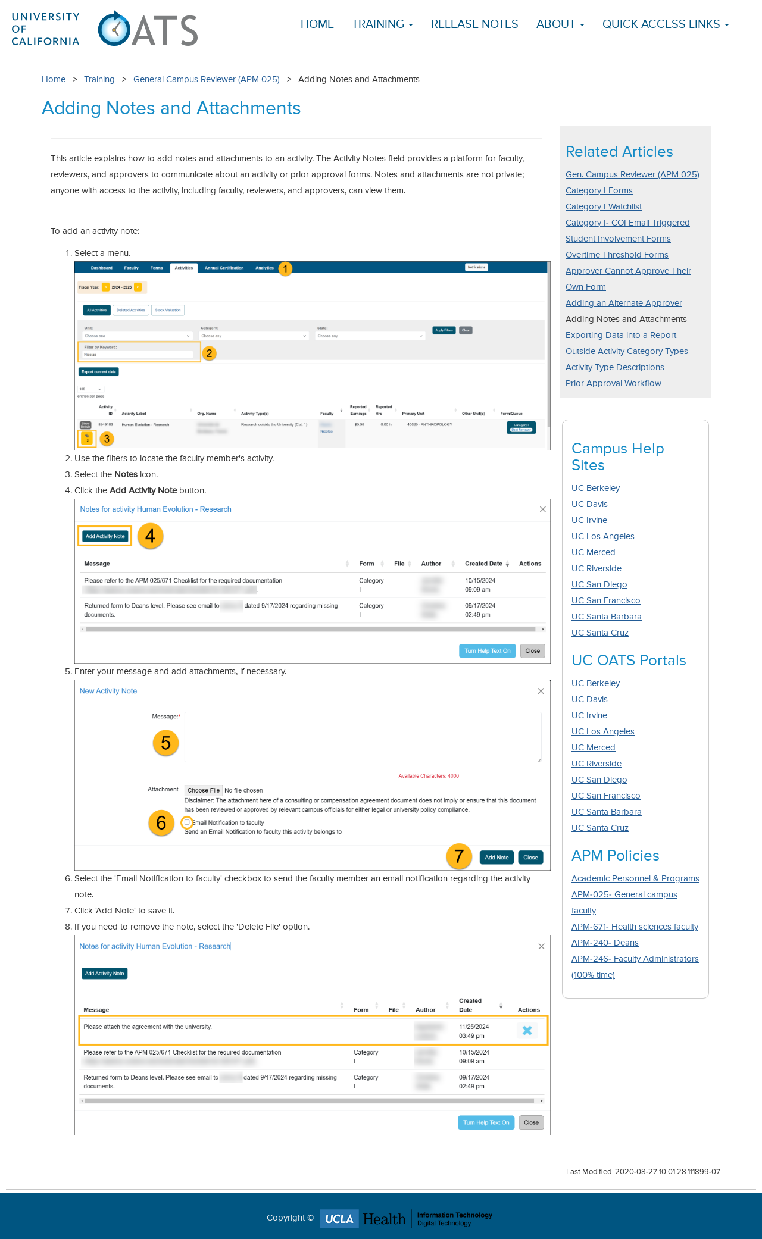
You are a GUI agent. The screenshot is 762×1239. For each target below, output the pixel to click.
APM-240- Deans (605, 942)
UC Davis (590, 504)
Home (317, 24)
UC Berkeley (596, 488)
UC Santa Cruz (600, 632)
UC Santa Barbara (607, 616)
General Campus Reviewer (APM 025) (206, 79)
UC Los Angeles (603, 536)
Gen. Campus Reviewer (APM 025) (632, 174)
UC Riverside (597, 568)
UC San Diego (599, 584)
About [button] (560, 24)
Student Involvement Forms (618, 238)
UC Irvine (589, 520)
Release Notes (475, 24)
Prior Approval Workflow (613, 383)
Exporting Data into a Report (621, 335)
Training (99, 79)
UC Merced (594, 552)
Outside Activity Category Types (627, 351)
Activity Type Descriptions (615, 367)
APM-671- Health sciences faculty (635, 926)
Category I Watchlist (604, 206)
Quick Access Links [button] (665, 24)
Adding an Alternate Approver (624, 303)
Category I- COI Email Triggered (628, 222)
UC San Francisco (606, 600)
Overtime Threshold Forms (617, 255)
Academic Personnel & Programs (635, 878)
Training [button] (382, 24)
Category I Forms (599, 190)
